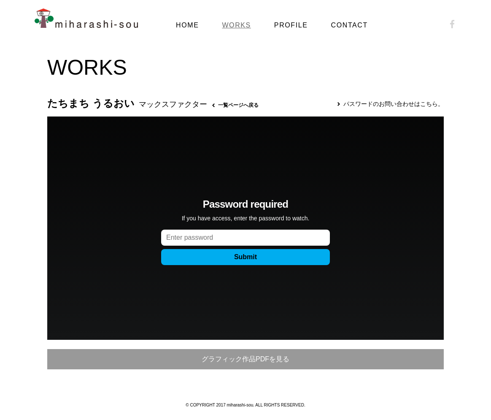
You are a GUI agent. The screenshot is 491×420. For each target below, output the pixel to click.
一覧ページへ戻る (238, 105)
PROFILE (291, 25)
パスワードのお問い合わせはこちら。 (393, 103)
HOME (187, 25)
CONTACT (349, 25)
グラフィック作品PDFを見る (245, 359)
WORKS (236, 25)
